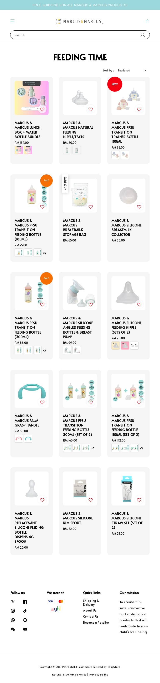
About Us (89, 610)
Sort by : (108, 70)
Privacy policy (98, 674)
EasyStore (114, 667)
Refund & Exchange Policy (69, 674)
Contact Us (91, 616)
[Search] (143, 35)
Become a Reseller (96, 622)
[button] (12, 21)
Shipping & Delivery (91, 602)
